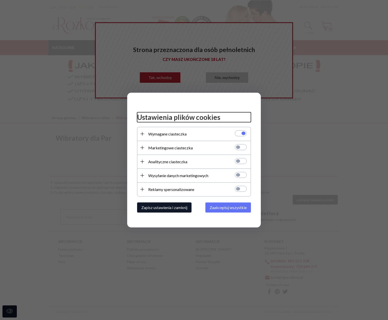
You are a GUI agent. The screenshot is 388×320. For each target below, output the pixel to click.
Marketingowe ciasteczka (170, 147)
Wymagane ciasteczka (167, 134)
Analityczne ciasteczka (167, 161)
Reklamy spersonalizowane (171, 189)
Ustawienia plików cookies (178, 117)
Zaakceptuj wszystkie (228, 207)
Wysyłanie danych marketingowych (178, 175)
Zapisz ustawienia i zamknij (164, 207)
